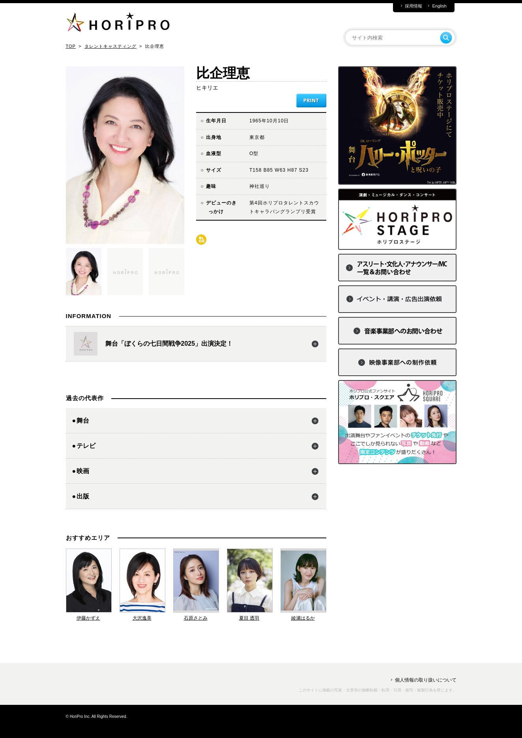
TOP (71, 46)
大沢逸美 (142, 618)
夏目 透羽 (249, 618)
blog (201, 239)
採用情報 (413, 6)
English (439, 6)
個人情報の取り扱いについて (426, 680)
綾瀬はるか (303, 618)
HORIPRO (118, 23)
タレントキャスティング (110, 46)
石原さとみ (196, 618)
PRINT (311, 100)
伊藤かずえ (88, 618)
